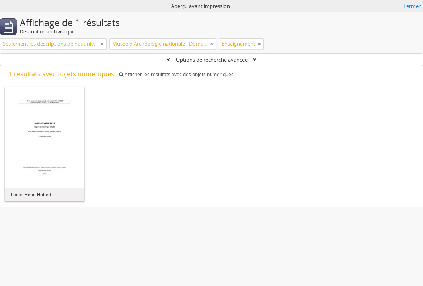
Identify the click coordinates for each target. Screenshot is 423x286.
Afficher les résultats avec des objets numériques (176, 74)
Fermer (412, 6)
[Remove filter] (102, 44)
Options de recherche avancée (212, 59)
